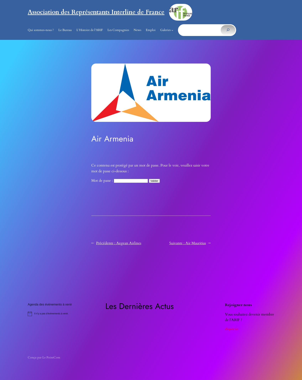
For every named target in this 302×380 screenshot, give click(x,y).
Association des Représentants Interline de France (96, 12)
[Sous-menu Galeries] (172, 30)
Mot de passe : (119, 180)
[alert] (65, 313)
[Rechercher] (228, 30)
